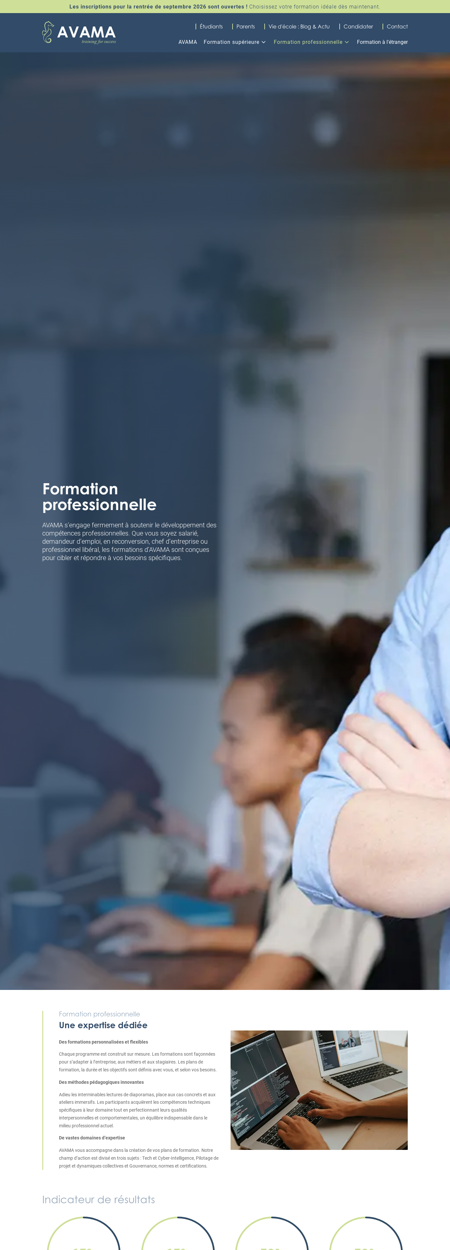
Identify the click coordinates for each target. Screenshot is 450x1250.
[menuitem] (186, 40)
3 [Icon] (263, 41)
